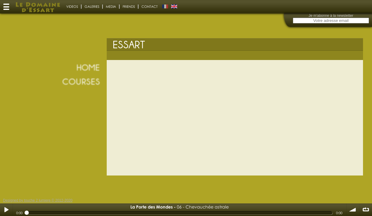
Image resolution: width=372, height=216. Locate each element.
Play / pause (6, 209)
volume (353, 209)
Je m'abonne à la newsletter (330, 16)
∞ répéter (365, 209)
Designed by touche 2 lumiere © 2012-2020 (38, 200)
